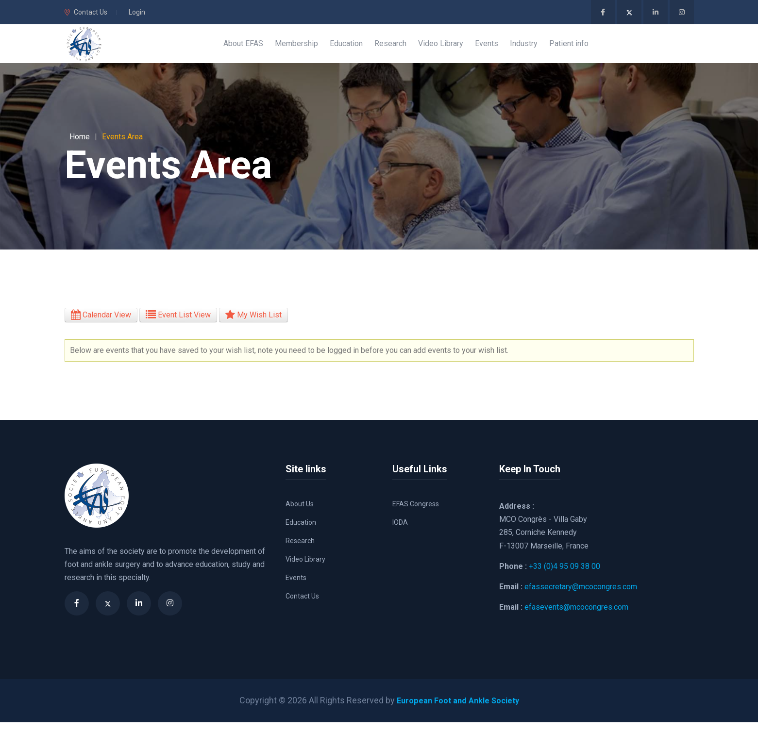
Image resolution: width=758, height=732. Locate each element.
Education (301, 532)
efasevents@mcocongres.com (576, 616)
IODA (400, 532)
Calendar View (101, 324)
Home (79, 146)
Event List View (178, 324)
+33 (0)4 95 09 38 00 (564, 576)
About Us (300, 513)
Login (137, 12)
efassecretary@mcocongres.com (580, 596)
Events (296, 587)
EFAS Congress (415, 513)
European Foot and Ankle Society (457, 710)
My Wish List (253, 324)
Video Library (305, 569)
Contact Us (86, 12)
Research (300, 550)
